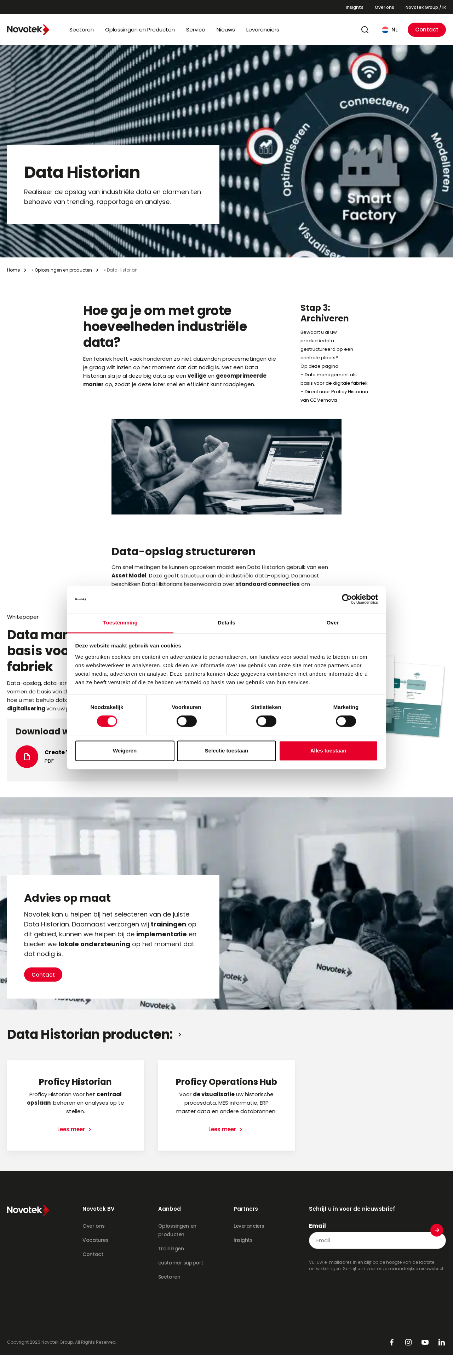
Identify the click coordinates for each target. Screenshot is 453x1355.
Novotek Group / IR (426, 7)
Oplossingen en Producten (140, 29)
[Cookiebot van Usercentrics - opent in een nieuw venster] (347, 599)
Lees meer (71, 1129)
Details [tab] (226, 623)
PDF (49, 760)
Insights (354, 7)
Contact (426, 29)
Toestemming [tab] (120, 623)
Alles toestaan (328, 751)
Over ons (384, 7)
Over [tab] (333, 623)
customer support (180, 1262)
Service (195, 29)
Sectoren (81, 29)
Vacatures (95, 1240)
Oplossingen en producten (63, 270)
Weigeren (125, 751)
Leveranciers (262, 29)
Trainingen (171, 1248)
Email (317, 1226)
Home (13, 270)
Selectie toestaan (226, 751)
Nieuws (226, 29)
